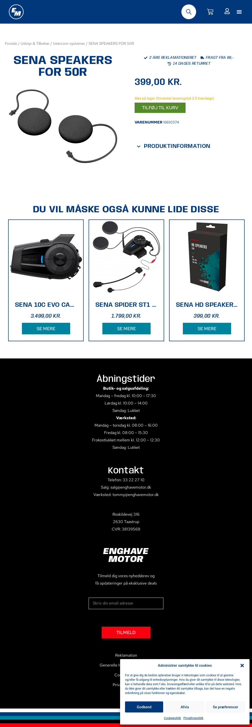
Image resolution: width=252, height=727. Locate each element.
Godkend (144, 707)
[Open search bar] (188, 11)
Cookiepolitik (172, 718)
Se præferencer (225, 707)
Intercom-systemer (69, 43)
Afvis (185, 707)
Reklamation (126, 655)
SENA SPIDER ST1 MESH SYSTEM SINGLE (126, 305)
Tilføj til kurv (160, 107)
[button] (242, 665)
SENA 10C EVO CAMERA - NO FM (46, 305)
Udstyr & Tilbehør (35, 43)
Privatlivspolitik (193, 718)
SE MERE (46, 328)
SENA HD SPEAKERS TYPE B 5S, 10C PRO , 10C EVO (207, 305)
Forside (11, 43)
